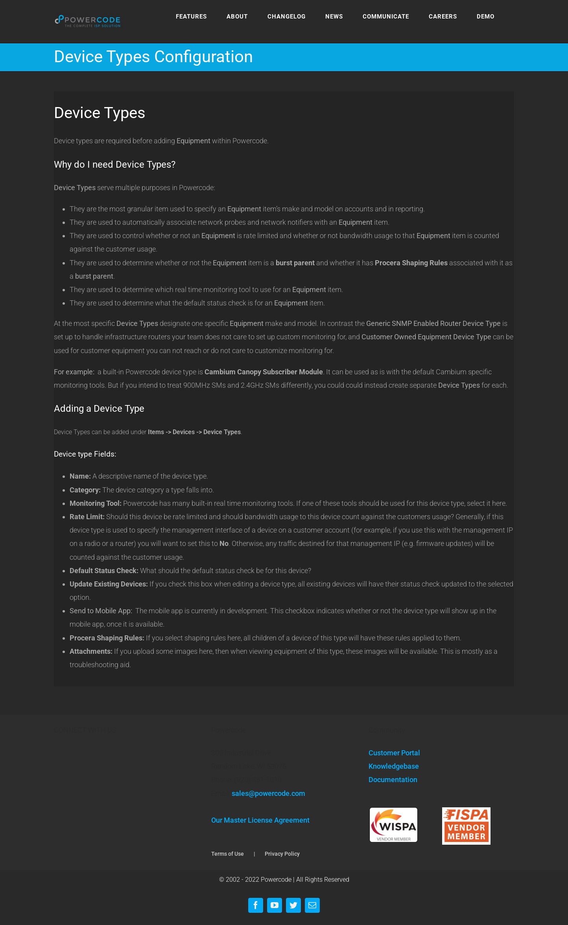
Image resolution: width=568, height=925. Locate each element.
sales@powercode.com (268, 793)
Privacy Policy (282, 854)
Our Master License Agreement (260, 820)
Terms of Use (227, 854)
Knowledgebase (394, 766)
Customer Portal (394, 753)
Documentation (393, 779)
